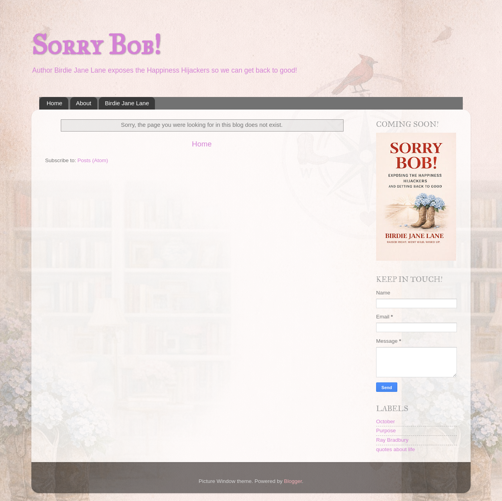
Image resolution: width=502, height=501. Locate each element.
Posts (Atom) (93, 160)
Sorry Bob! (96, 45)
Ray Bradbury (392, 440)
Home (54, 103)
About (83, 103)
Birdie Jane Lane (127, 103)
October (385, 421)
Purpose (386, 430)
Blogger (293, 481)
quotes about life (395, 449)
